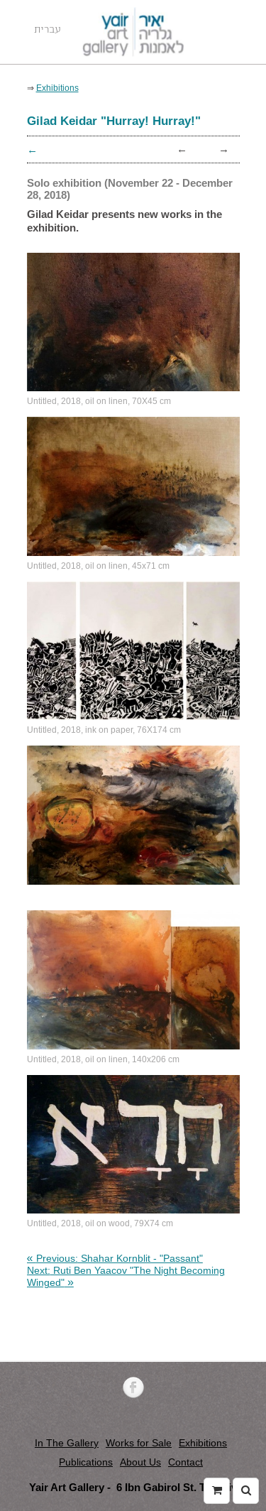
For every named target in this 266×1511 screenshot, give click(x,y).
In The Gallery (67, 1443)
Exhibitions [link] (57, 87)
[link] (115, 1258)
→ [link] (223, 148)
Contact (185, 1462)
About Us (140, 1462)
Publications (86, 1462)
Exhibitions (203, 1443)
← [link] (182, 148)
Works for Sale (139, 1443)
